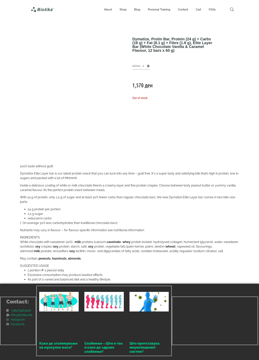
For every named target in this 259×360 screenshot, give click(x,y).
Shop (123, 9)
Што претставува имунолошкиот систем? (145, 347)
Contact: (17, 302)
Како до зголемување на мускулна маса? (58, 345)
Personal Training (159, 9)
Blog (137, 9)
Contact (183, 9)
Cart (198, 9)
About (108, 9)
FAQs (212, 9)
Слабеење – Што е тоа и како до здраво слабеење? (103, 347)
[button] (141, 67)
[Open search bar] (232, 9)
